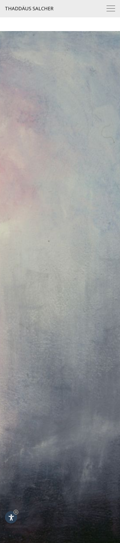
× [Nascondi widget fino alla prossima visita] (16, 512)
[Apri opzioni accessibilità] (11, 517)
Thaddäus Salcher (29, 8)
